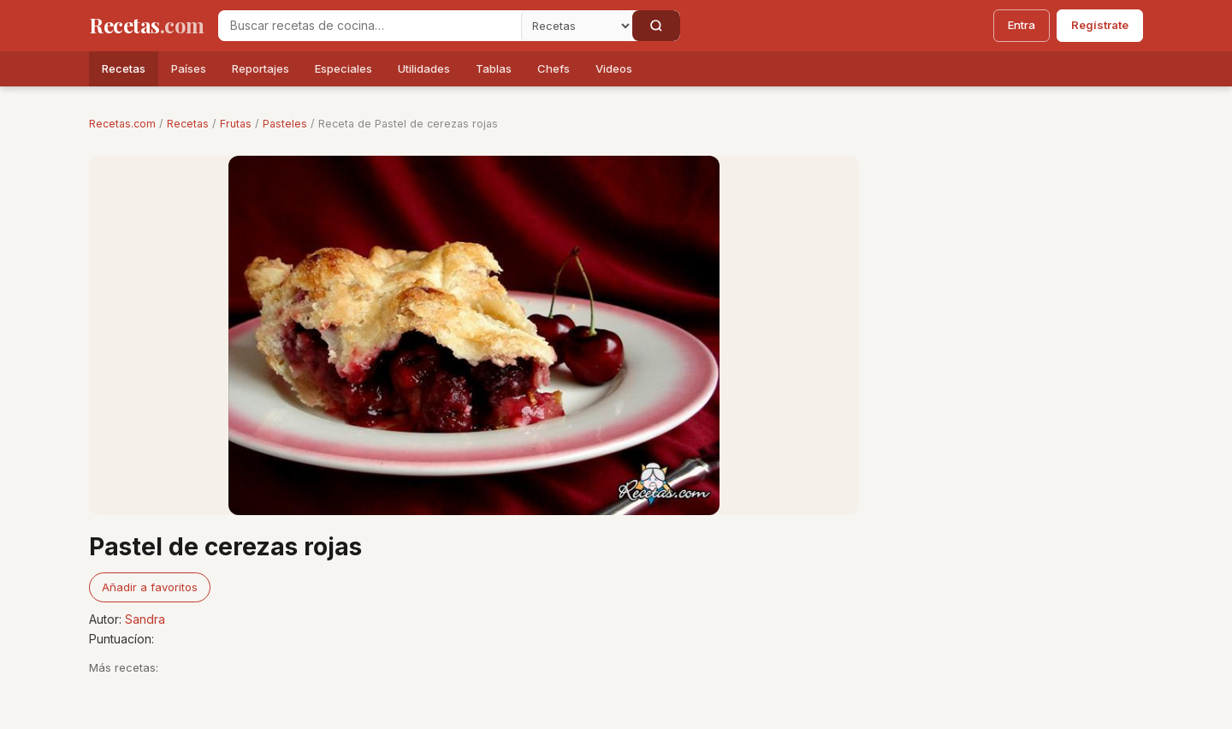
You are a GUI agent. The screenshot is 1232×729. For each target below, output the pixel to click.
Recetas (123, 68)
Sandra (145, 619)
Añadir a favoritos (150, 587)
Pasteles (285, 123)
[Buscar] (656, 25)
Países (188, 68)
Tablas (494, 68)
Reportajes (260, 68)
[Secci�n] (576, 25)
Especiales (343, 68)
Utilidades (424, 68)
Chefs (553, 68)
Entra (1021, 25)
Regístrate (1099, 25)
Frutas (236, 123)
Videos (613, 68)
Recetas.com (122, 123)
